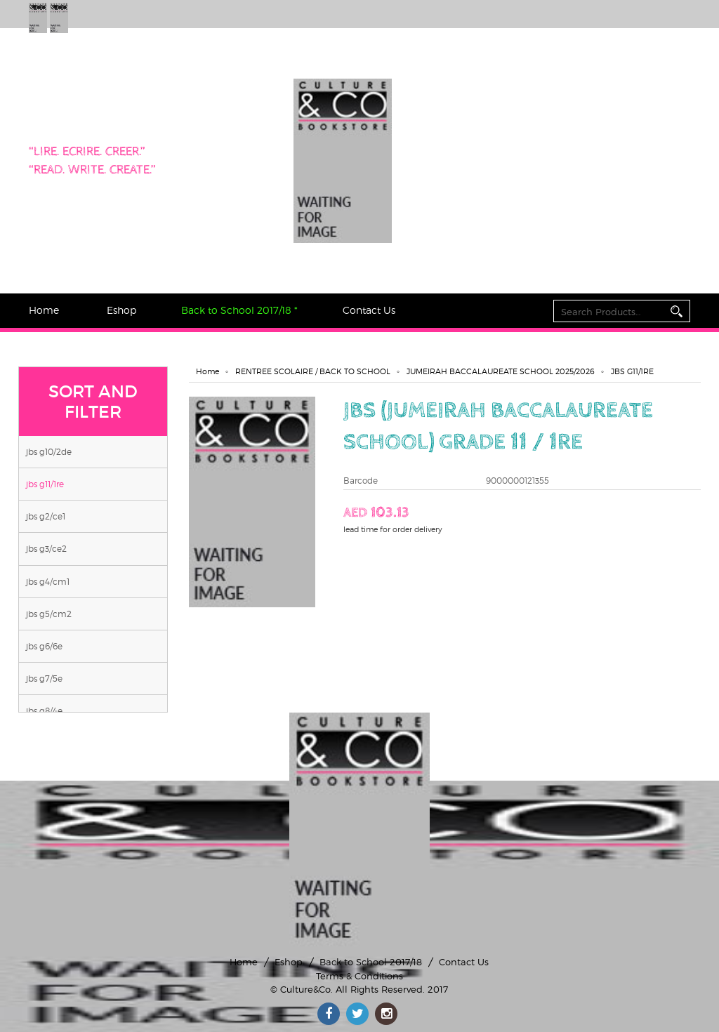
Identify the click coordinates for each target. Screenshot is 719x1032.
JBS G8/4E (44, 711)
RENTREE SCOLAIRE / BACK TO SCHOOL (312, 371)
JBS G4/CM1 (48, 581)
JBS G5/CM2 (49, 614)
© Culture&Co (300, 989)
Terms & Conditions (359, 975)
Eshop (121, 310)
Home (44, 310)
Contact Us (369, 310)
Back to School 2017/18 (370, 961)
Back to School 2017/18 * (239, 310)
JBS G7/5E (44, 678)
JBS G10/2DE (49, 451)
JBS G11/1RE (45, 484)
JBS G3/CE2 (46, 548)
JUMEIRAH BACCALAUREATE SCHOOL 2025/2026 (501, 371)
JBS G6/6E (44, 646)
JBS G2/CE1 (45, 516)
